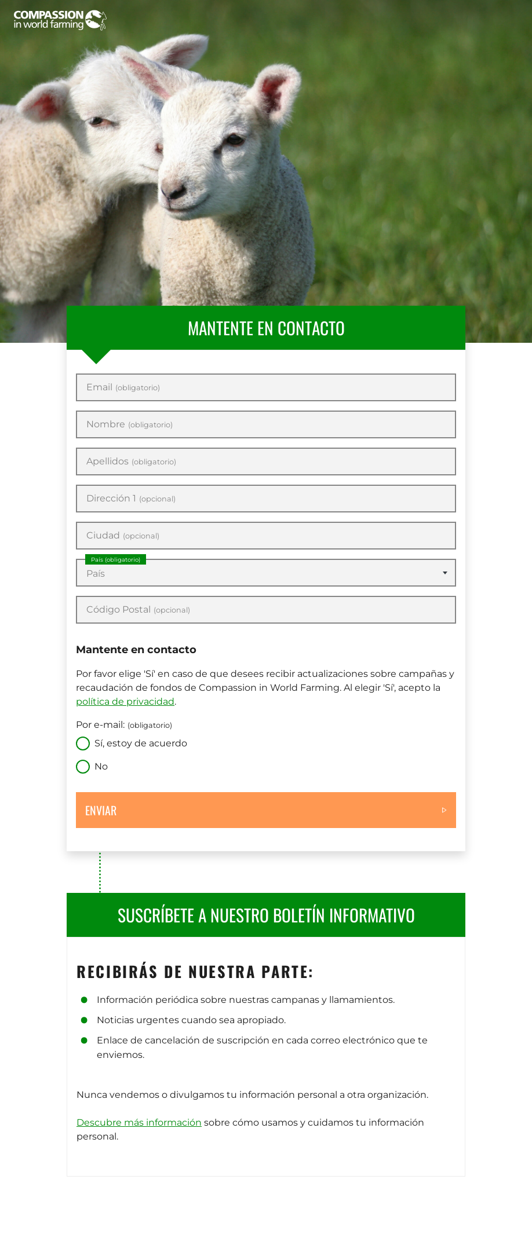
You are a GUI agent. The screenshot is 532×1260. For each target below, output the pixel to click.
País (115, 559)
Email (123, 387)
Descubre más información (139, 1122)
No (101, 766)
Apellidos (131, 461)
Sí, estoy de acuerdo (140, 743)
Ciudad (122, 535)
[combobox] (266, 573)
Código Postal (138, 609)
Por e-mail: (124, 724)
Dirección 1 (131, 498)
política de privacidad (125, 701)
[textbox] (266, 574)
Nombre (129, 424)
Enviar (100, 810)
